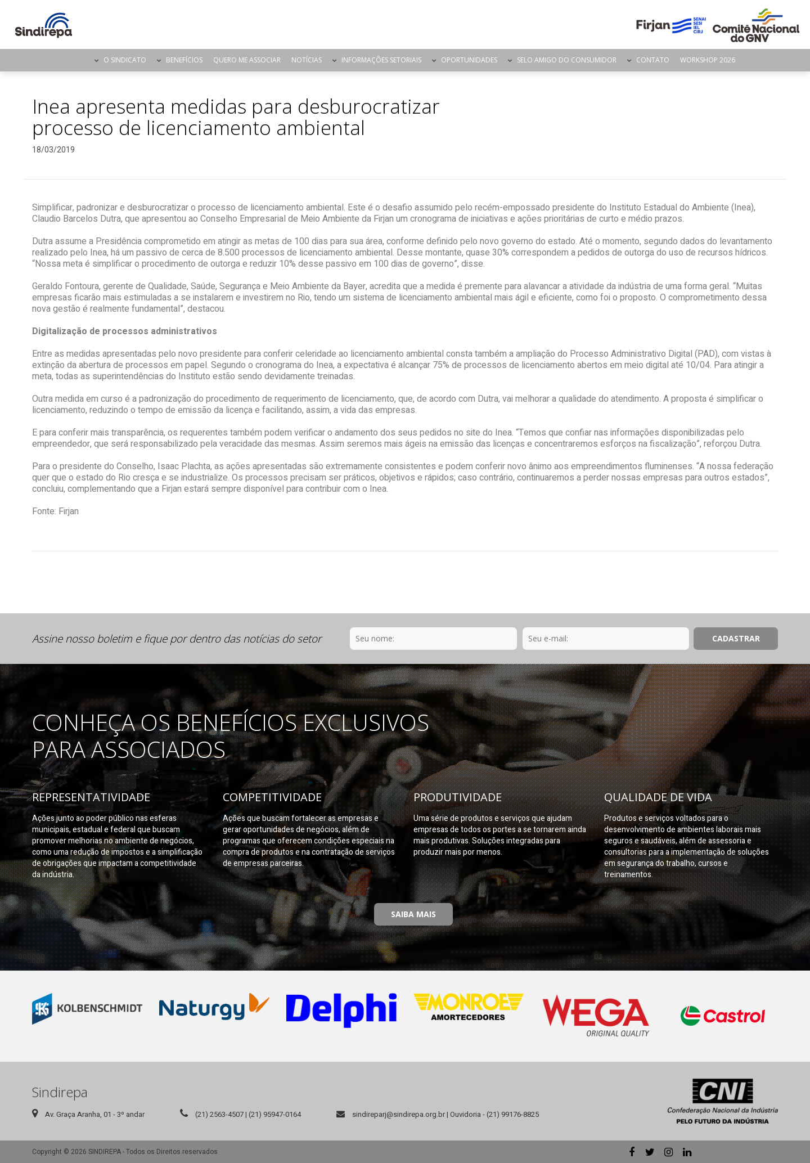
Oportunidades (469, 60)
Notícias (306, 60)
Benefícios (184, 60)
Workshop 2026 (707, 60)
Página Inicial (79, 60)
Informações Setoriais (381, 60)
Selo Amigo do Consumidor (566, 60)
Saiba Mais (413, 914)
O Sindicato (125, 60)
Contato (652, 60)
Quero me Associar (247, 60)
